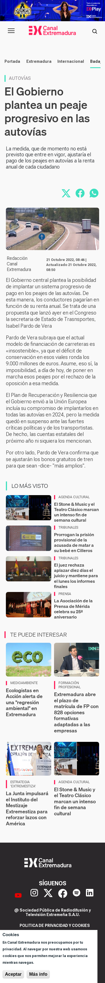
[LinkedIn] (90, 895)
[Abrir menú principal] (11, 31)
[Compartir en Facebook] (80, 193)
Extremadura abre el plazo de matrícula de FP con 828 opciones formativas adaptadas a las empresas (76, 712)
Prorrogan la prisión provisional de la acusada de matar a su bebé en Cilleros (74, 542)
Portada (12, 61)
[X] (48, 895)
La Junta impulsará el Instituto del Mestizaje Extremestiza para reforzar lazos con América (27, 808)
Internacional (70, 61)
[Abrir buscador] (95, 31)
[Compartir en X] (66, 193)
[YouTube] (18, 895)
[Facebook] (62, 895)
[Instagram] (34, 895)
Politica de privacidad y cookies (55, 925)
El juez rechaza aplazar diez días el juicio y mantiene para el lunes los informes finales (76, 575)
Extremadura (39, 61)
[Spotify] (76, 895)
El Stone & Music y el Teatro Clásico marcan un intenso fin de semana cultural (76, 512)
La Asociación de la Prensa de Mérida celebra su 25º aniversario (73, 608)
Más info (38, 974)
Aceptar (13, 974)
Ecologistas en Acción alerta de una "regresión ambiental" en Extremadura (24, 702)
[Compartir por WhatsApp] (94, 193)
